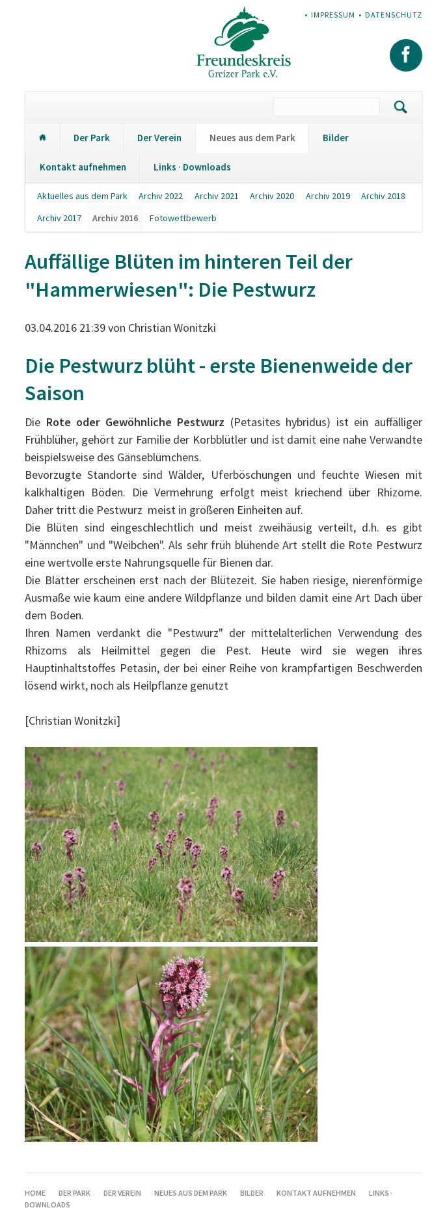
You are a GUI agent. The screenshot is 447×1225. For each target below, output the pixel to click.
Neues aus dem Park (252, 137)
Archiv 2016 (115, 218)
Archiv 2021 (217, 196)
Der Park (92, 137)
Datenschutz (393, 15)
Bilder (336, 137)
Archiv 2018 (383, 196)
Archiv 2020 (272, 196)
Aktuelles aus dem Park (82, 196)
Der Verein (159, 137)
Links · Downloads (192, 167)
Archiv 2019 (328, 196)
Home (42, 138)
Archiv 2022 (161, 196)
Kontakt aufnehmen (83, 167)
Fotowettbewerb (183, 218)
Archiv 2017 (59, 218)
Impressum (333, 15)
